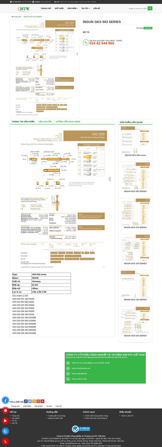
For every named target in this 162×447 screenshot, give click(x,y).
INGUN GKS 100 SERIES (135, 264)
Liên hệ (96, 8)
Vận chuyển (45, 122)
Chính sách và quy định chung (96, 416)
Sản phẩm (72, 8)
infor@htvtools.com (83, 368)
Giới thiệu (59, 8)
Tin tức (85, 8)
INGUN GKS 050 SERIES (135, 191)
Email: (81, 368)
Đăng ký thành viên (55, 418)
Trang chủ (16, 416)
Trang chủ (46, 8)
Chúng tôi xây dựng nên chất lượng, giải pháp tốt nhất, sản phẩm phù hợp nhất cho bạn (96, 357)
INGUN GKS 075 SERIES (135, 227)
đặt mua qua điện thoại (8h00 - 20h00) (106, 42)
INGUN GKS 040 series (135, 155)
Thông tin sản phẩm (23, 122)
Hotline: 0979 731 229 (79, 379)
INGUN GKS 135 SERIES (135, 300)
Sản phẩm (16, 418)
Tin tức (14, 421)
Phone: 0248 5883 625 (79, 374)
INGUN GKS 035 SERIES (135, 336)
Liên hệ (14, 423)
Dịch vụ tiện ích (127, 416)
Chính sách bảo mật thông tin (96, 418)
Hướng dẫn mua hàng (68, 122)
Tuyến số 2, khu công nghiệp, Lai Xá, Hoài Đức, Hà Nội (91, 363)
